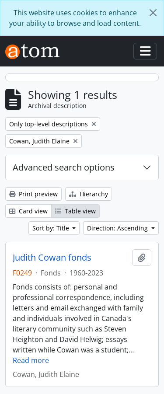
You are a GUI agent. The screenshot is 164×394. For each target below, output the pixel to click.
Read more (31, 360)
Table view (75, 211)
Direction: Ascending (118, 228)
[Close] (153, 12)
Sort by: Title (51, 228)
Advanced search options (64, 167)
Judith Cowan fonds (52, 257)
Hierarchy (88, 194)
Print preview (33, 194)
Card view (28, 211)
